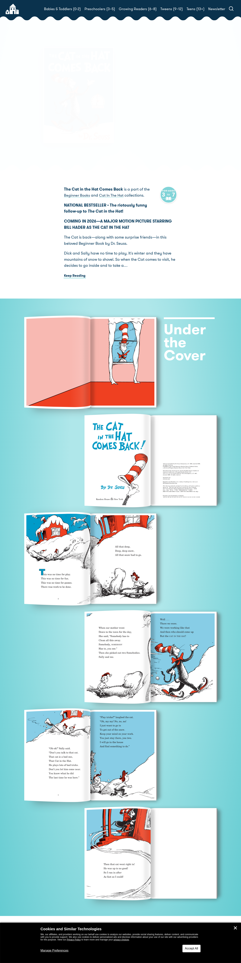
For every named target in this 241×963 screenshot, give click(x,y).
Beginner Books (77, 196)
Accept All (191, 948)
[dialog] (120, 943)
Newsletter (216, 8)
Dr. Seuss (144, 111)
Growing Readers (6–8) (138, 8)
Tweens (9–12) (171, 8)
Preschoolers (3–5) (100, 8)
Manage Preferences (54, 950)
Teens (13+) (195, 8)
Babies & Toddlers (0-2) (62, 8)
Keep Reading (74, 276)
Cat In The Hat (113, 196)
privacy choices (121, 939)
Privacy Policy (74, 939)
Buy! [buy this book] (132, 124)
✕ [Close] (235, 928)
